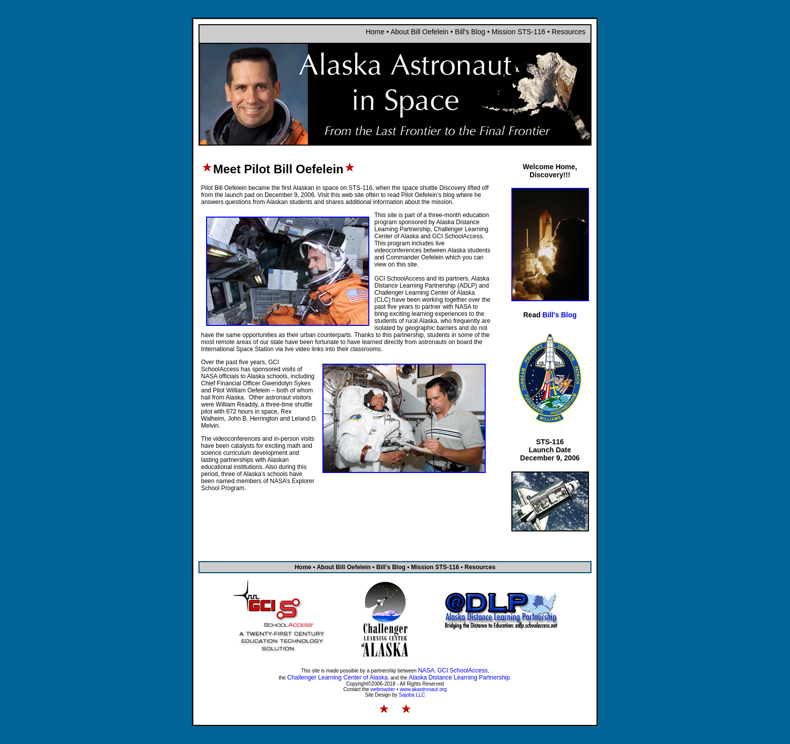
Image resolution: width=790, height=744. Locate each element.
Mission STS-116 (519, 32)
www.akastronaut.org (423, 689)
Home (375, 32)
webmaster (382, 689)
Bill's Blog (470, 32)
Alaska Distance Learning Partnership (459, 677)
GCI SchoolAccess (462, 670)
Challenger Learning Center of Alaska (337, 677)
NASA (426, 670)
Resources (568, 32)
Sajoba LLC (412, 695)
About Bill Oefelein (419, 32)
